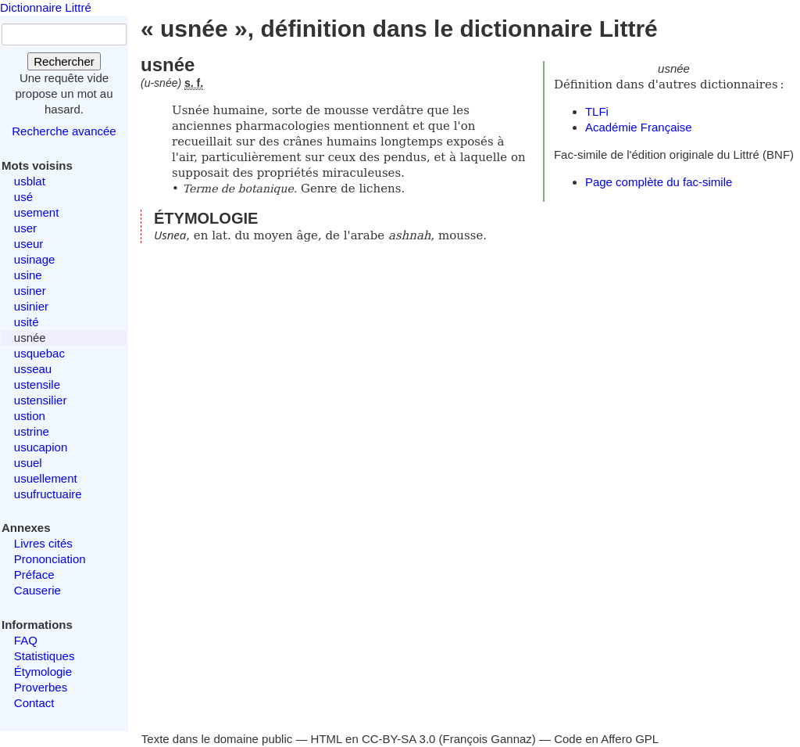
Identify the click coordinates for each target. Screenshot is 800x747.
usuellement (45, 478)
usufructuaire (48, 494)
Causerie (37, 590)
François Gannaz (487, 738)
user (25, 228)
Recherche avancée (64, 131)
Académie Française (638, 127)
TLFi (597, 111)
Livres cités (43, 543)
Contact (34, 702)
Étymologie (43, 671)
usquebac (39, 353)
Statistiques (44, 656)
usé (23, 196)
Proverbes (40, 687)
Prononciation (50, 559)
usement (36, 212)
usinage (34, 259)
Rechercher (64, 61)
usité (26, 322)
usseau (33, 368)
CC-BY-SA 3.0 (399, 738)
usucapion (40, 447)
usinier (31, 306)
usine (28, 275)
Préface (34, 574)
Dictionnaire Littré (45, 7)
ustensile (37, 384)
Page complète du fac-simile (658, 182)
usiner (30, 290)
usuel (28, 462)
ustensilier (40, 400)
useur (29, 243)
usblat (29, 181)
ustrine (31, 431)
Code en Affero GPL (606, 738)
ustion (29, 415)
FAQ (26, 640)
